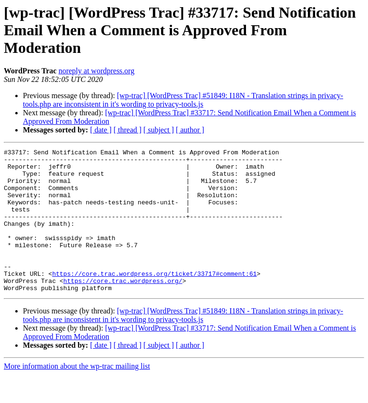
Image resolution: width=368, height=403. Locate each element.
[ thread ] (127, 130)
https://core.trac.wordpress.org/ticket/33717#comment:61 (154, 299)
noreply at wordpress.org (96, 71)
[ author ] (190, 130)
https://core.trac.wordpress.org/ (123, 307)
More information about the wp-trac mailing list (77, 395)
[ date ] (101, 130)
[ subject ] (158, 130)
